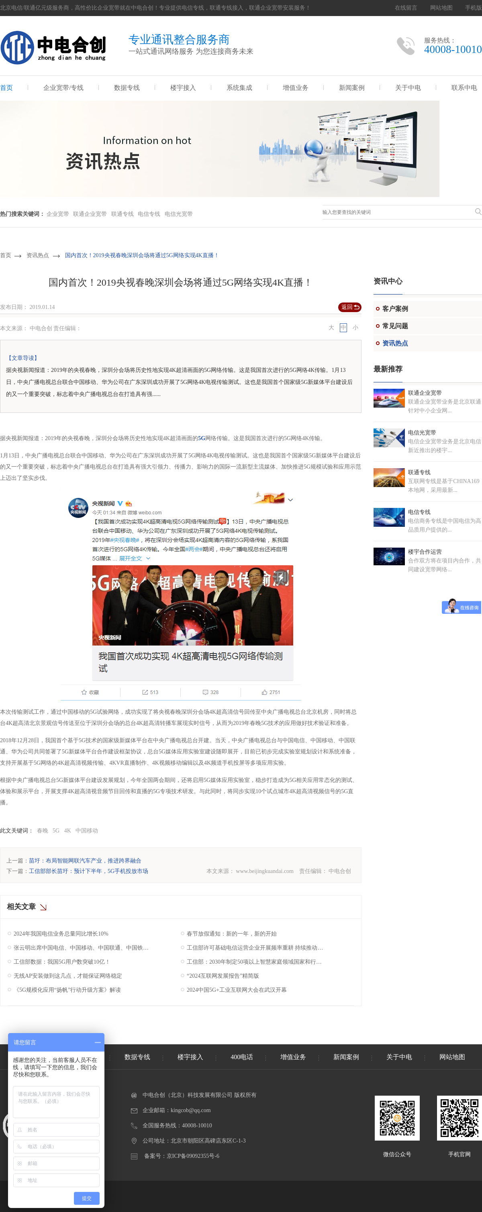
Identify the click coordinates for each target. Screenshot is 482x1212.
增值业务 (295, 87)
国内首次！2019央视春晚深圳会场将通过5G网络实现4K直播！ (142, 255)
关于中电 (408, 87)
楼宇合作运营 (425, 552)
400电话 (242, 1057)
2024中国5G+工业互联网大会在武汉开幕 (237, 990)
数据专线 (127, 87)
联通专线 (122, 214)
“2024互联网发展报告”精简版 (223, 976)
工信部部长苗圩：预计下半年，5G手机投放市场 (88, 871)
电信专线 (149, 214)
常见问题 (395, 326)
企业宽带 (58, 214)
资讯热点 (38, 255)
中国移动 (87, 831)
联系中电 (464, 87)
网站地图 (441, 8)
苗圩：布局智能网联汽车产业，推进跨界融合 (85, 861)
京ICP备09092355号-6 (193, 1156)
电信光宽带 (179, 214)
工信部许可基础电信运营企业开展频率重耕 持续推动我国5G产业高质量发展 (256, 948)
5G (201, 438)
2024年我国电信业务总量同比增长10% (61, 934)
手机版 (473, 8)
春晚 (42, 831)
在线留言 (406, 8)
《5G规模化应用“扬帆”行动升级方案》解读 (67, 990)
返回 (347, 307)
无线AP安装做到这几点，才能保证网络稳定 (68, 976)
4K (67, 831)
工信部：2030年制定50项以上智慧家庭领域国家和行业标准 (256, 962)
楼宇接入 (183, 87)
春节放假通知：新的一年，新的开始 (232, 934)
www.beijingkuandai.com (265, 871)
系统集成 (239, 87)
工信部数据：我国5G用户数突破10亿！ (62, 962)
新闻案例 (352, 87)
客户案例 (395, 308)
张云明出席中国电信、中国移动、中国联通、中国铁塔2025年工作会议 (83, 948)
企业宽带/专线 (63, 87)
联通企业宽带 (90, 214)
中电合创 (340, 871)
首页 (6, 87)
